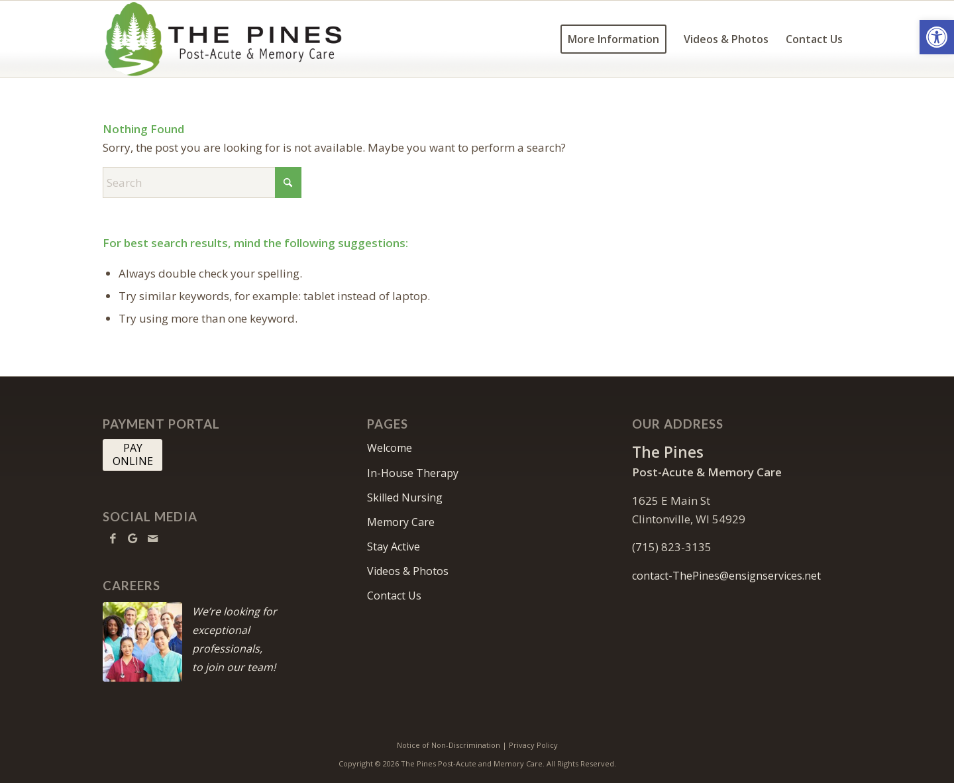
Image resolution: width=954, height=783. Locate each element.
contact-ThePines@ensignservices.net (726, 575)
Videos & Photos (408, 571)
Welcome (389, 448)
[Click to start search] (288, 182)
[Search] (202, 182)
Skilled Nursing (405, 497)
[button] (937, 37)
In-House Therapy (412, 473)
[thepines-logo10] (223, 39)
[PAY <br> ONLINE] (132, 455)
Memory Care (401, 522)
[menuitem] (613, 39)
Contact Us (394, 595)
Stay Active (393, 546)
